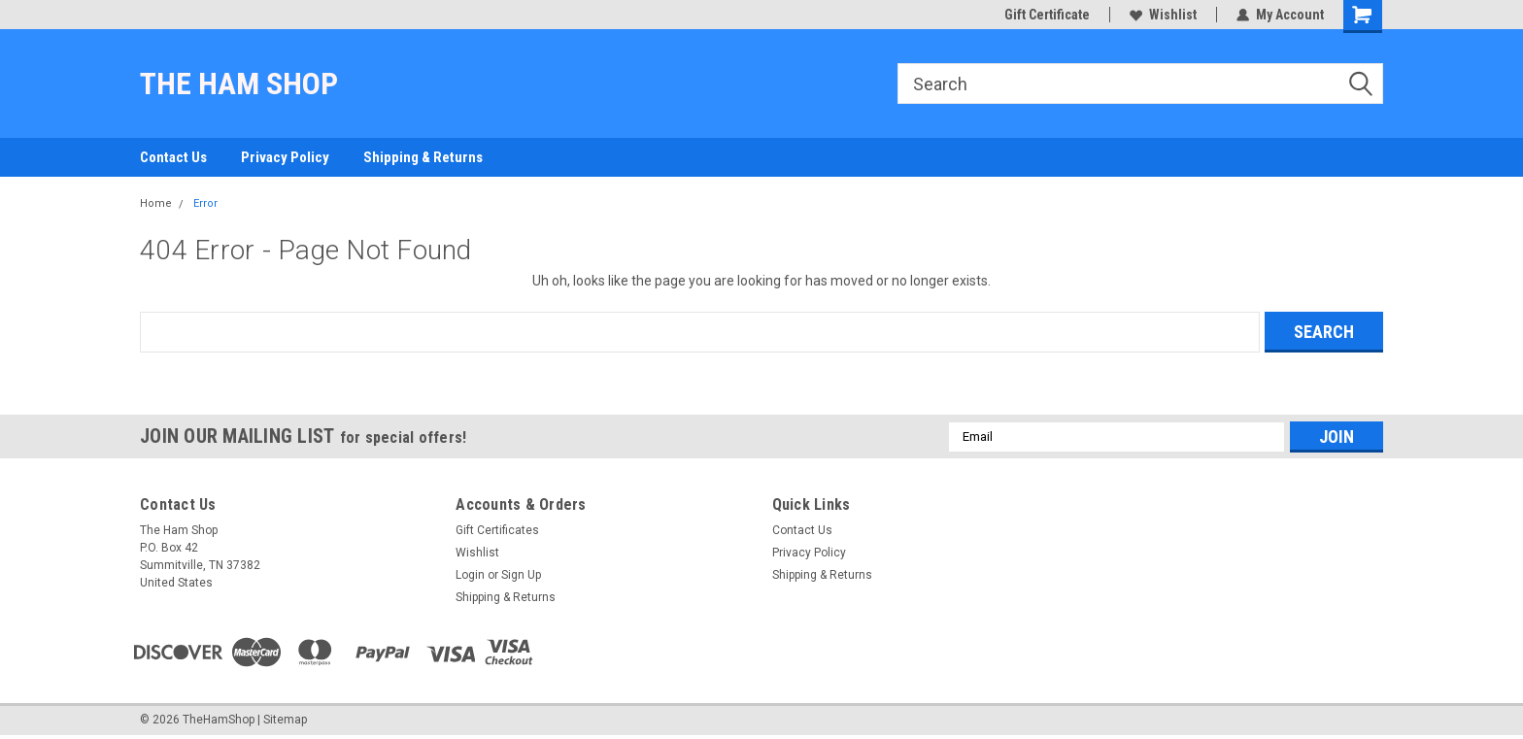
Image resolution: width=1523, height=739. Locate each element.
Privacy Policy (285, 157)
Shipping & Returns (423, 157)
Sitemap (285, 719)
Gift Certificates (497, 530)
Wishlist (1163, 14)
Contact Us (173, 157)
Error (205, 203)
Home (156, 203)
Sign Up (521, 575)
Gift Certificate (1047, 14)
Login (470, 575)
